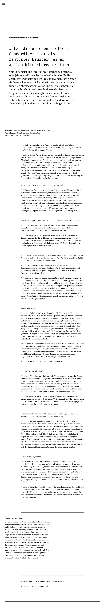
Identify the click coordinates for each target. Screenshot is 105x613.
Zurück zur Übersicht (55, 581)
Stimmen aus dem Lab (39, 586)
